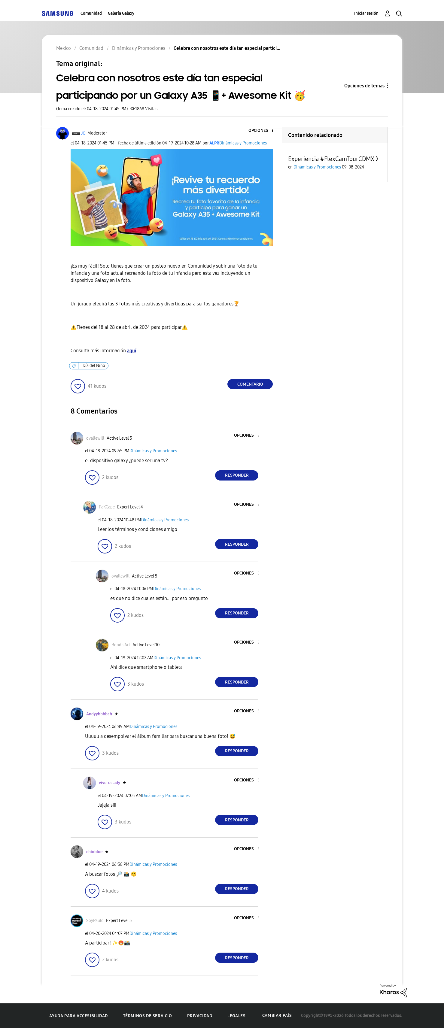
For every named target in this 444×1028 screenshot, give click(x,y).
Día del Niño (94, 365)
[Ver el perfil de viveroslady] (109, 782)
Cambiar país (277, 1015)
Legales (236, 1015)
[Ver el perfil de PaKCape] (107, 507)
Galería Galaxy (121, 13)
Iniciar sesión (366, 13)
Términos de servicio (147, 1015)
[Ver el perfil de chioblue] (94, 851)
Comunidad (91, 13)
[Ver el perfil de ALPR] (214, 143)
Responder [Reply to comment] (237, 475)
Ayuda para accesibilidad (78, 1015)
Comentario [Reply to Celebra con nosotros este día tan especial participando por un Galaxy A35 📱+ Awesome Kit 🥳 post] (250, 384)
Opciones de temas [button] (364, 86)
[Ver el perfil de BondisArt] (120, 644)
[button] (262, 131)
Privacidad (199, 1015)
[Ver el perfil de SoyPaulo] (95, 920)
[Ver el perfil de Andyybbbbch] (99, 714)
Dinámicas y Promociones (243, 143)
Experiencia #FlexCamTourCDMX (331, 158)
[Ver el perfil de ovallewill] (95, 438)
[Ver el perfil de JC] (83, 133)
